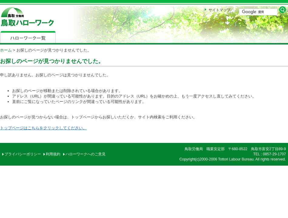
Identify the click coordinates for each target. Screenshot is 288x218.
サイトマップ (219, 10)
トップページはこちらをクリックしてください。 (43, 128)
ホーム (6, 50)
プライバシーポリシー (23, 154)
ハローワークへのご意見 (85, 154)
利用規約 (53, 154)
